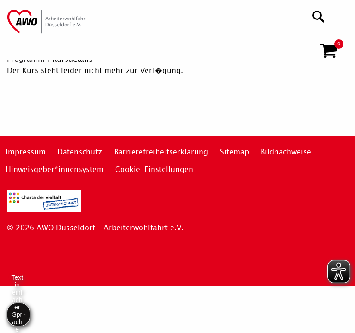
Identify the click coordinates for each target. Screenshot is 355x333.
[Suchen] (318, 15)
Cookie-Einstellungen (154, 169)
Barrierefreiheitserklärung (161, 152)
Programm (26, 59)
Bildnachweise (286, 152)
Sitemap (234, 152)
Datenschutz (79, 152)
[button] (328, 47)
